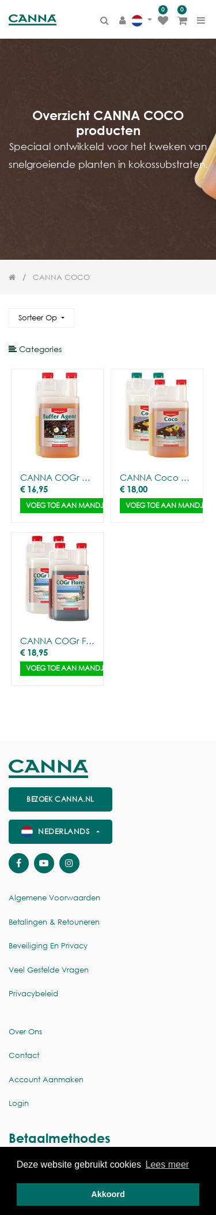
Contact (24, 1055)
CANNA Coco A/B (157, 477)
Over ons (25, 1032)
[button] (41, 318)
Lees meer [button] (168, 1164)
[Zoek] (198, 313)
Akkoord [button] (107, 1194)
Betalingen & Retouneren (54, 922)
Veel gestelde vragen (49, 970)
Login (19, 1103)
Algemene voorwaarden (54, 898)
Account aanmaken (46, 1080)
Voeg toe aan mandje (66, 505)
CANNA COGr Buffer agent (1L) (57, 477)
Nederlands (56, 831)
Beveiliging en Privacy (48, 946)
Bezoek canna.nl (60, 799)
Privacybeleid (33, 994)
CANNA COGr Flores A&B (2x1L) (57, 640)
